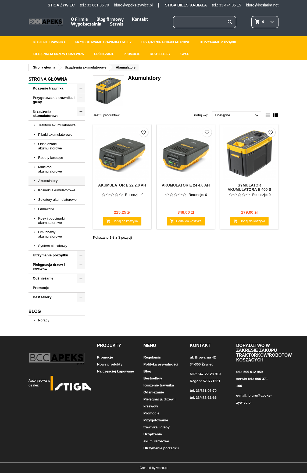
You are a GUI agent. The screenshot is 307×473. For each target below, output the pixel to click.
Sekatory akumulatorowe (57, 200)
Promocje (132, 54)
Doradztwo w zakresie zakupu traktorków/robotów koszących (264, 352)
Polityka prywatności (161, 364)
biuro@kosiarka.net (262, 5)
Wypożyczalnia (86, 24)
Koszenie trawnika (49, 42)
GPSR (185, 54)
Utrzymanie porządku (218, 42)
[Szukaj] (204, 22)
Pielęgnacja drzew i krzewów (58, 54)
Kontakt (140, 19)
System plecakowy (52, 246)
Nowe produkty (109, 364)
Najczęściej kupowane (115, 371)
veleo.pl (161, 468)
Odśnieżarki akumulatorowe (50, 146)
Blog (34, 311)
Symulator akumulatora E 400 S (249, 187)
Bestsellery (160, 54)
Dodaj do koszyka (122, 221)
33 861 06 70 (98, 5)
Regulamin (152, 357)
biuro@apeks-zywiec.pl (133, 5)
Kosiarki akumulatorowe (56, 190)
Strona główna (47, 79)
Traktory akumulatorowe (57, 125)
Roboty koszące (50, 158)
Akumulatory (48, 181)
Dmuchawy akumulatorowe (50, 234)
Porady (43, 320)
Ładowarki (46, 209)
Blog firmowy (110, 19)
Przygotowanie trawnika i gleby (103, 42)
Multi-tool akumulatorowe (50, 169)
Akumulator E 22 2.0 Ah (122, 185)
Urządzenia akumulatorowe (165, 42)
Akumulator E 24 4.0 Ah (186, 185)
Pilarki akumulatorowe (55, 134)
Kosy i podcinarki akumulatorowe (51, 220)
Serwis (116, 24)
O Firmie (79, 19)
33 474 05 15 (230, 5)
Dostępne (237, 115)
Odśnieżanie (104, 54)
